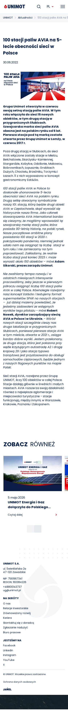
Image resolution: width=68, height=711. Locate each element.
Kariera (7, 617)
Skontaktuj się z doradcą (18, 622)
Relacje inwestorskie (15, 608)
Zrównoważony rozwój (17, 613)
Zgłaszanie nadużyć (15, 627)
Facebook (9, 645)
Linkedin (8, 650)
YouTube (9, 660)
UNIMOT (8, 17)
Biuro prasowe (12, 632)
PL (50, 6)
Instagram (9, 655)
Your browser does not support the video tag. (34, 702)
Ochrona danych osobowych (19, 681)
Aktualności (25, 17)
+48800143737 (12, 586)
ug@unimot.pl (12, 590)
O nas (7, 603)
